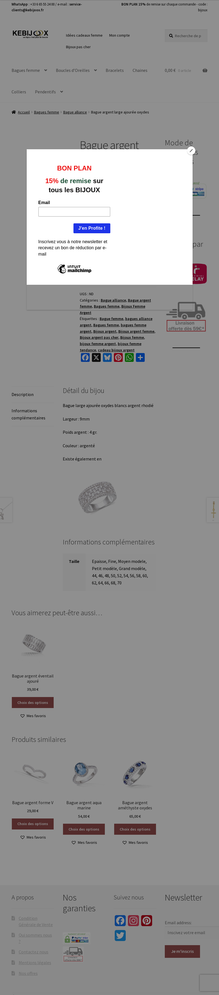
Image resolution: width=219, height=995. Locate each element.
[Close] (191, 151)
